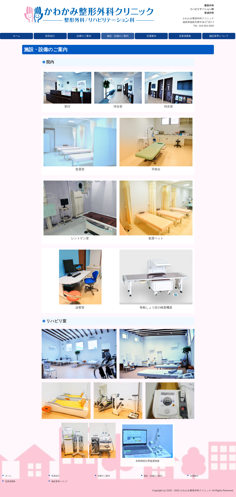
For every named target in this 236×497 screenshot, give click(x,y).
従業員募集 (185, 36)
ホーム (16, 36)
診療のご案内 (84, 36)
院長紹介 (50, 36)
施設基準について (218, 36)
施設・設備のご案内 (118, 36)
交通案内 (151, 36)
